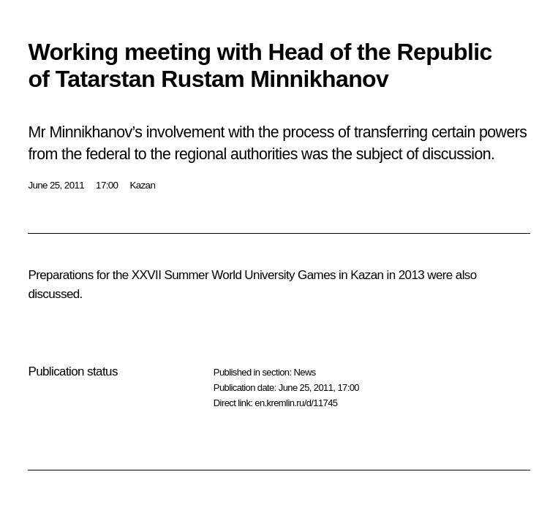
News (304, 372)
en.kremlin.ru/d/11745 (296, 402)
